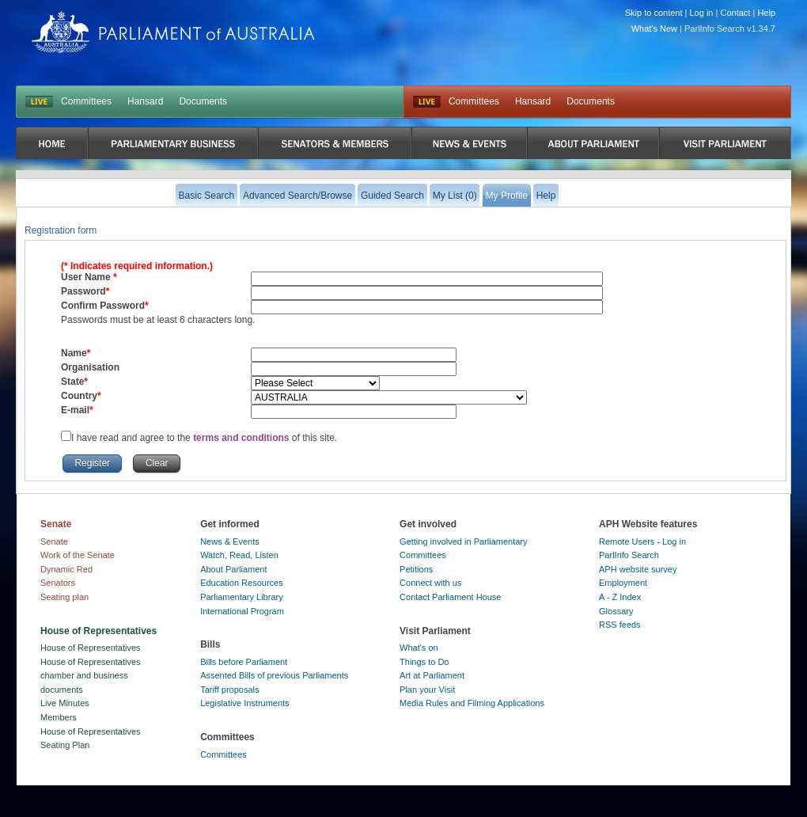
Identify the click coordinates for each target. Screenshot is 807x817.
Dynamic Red (66, 569)
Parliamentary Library (241, 597)
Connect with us (430, 582)
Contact (735, 12)
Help (766, 12)
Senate (54, 541)
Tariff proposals (229, 689)
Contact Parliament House (450, 597)
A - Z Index (620, 597)
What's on (419, 647)
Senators (57, 582)
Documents (203, 101)
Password (83, 291)
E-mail (75, 410)
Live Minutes (64, 703)
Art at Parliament (432, 675)
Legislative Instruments (245, 703)
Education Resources (241, 582)
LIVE (39, 102)
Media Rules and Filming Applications (472, 703)
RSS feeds (620, 624)
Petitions (416, 569)
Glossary (616, 611)
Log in (702, 12)
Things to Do (424, 662)
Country (79, 395)
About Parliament (233, 569)
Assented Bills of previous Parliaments (274, 675)
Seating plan (64, 597)
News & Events (230, 541)
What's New (654, 28)
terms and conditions (242, 437)
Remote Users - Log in (642, 541)
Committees (86, 101)
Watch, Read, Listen (239, 555)
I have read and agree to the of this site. (204, 437)
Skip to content (654, 12)
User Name (87, 277)
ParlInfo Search (629, 555)
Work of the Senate (77, 555)
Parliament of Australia (173, 32)
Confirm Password (103, 305)
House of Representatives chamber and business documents (90, 675)
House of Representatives (90, 647)
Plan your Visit (427, 689)
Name (74, 353)
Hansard (145, 101)
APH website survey (637, 569)
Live (427, 102)
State (72, 381)
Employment (623, 582)
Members (58, 717)
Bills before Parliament (243, 662)
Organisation (90, 367)
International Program (242, 611)
